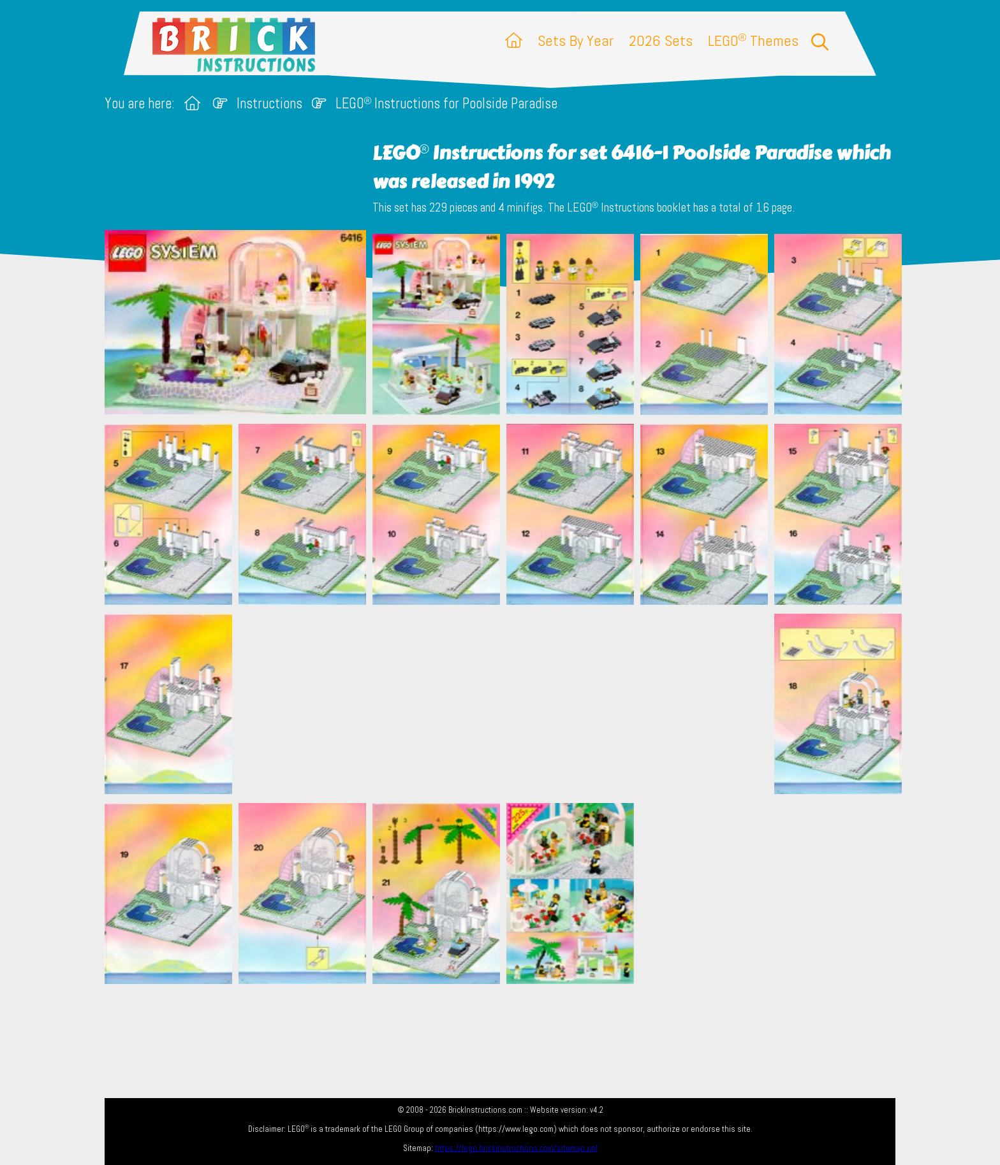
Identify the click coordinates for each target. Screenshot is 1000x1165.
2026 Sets (661, 40)
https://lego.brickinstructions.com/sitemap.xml (516, 1148)
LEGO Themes (753, 40)
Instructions (269, 103)
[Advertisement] (506, 703)
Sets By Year (576, 40)
